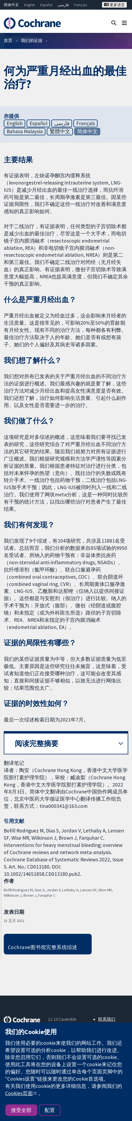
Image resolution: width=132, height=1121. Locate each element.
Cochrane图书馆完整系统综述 (42, 947)
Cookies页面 (19, 1093)
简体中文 (11, 4)
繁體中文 (60, 131)
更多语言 (114, 4)
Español (46, 4)
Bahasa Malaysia (25, 131)
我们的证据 (31, 40)
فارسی (63, 4)
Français (80, 4)
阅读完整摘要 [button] (36, 743)
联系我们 (106, 1019)
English (29, 4)
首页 (8, 40)
